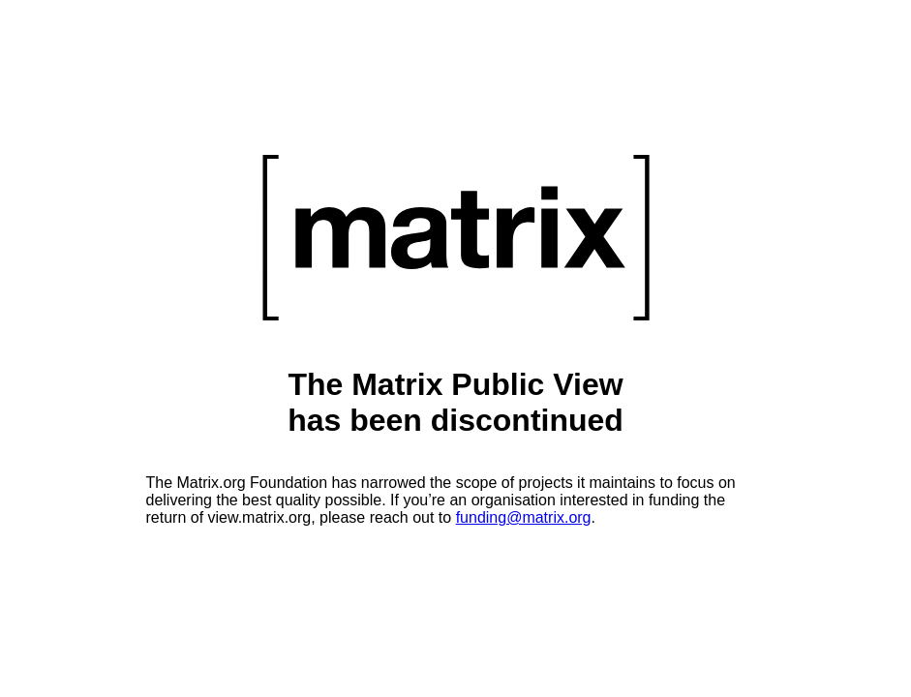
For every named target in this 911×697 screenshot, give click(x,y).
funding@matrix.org (524, 517)
